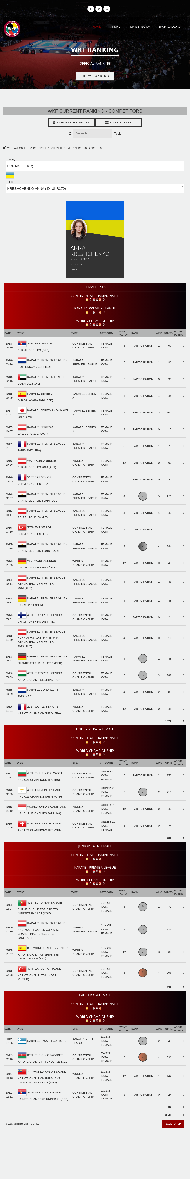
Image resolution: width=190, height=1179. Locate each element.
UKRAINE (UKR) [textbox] (20, 166)
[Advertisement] (95, 1152)
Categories (118, 122)
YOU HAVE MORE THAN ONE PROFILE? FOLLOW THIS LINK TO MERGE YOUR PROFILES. (52, 148)
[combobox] (95, 166)
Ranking (115, 26)
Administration (140, 26)
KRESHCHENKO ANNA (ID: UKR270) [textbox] (36, 189)
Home (97, 26)
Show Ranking (95, 76)
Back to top (173, 1124)
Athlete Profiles (71, 122)
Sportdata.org (170, 26)
